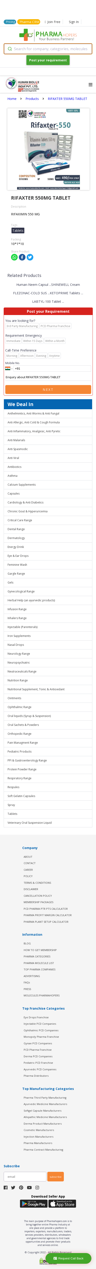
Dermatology (16, 538)
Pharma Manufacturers (38, 1143)
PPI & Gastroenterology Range (27, 760)
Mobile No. (12, 363)
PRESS (27, 989)
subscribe (56, 1176)
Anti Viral (13, 458)
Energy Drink (16, 547)
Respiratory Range (19, 778)
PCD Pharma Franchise (38, 1049)
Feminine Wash (17, 565)
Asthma (12, 476)
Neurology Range (19, 654)
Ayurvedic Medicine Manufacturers (45, 1104)
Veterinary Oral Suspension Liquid (30, 823)
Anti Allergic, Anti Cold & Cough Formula (34, 422)
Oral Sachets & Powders (23, 725)
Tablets (12, 814)
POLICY (28, 876)
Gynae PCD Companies (38, 1043)
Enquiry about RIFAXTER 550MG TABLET (48, 377)
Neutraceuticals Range (22, 671)
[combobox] (48, 49)
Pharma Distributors (36, 1075)
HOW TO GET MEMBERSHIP (40, 950)
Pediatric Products (19, 751)
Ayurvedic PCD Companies (40, 1069)
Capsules (14, 493)
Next (48, 389)
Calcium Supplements (22, 485)
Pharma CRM (29, 22)
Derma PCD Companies (38, 1056)
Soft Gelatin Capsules (21, 796)
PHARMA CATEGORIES (37, 956)
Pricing (10, 22)
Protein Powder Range (22, 769)
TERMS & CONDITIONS (37, 882)
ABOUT (28, 856)
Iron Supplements (19, 636)
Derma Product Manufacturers (43, 1123)
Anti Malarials (16, 440)
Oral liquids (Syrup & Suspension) (29, 716)
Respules (13, 787)
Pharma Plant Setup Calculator (46, 921)
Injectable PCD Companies (40, 1023)
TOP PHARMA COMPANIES (39, 969)
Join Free (52, 22)
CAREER (28, 869)
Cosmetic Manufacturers (39, 1130)
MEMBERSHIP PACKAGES (38, 902)
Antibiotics (14, 467)
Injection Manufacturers (38, 1136)
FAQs (27, 982)
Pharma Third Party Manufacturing (45, 1097)
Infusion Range (17, 609)
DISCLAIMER (31, 889)
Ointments (14, 698)
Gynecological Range (21, 591)
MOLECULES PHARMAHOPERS (41, 995)
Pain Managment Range (23, 743)
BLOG (27, 943)
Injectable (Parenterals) (22, 627)
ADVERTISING (32, 976)
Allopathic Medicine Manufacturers (45, 1117)
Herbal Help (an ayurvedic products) (31, 600)
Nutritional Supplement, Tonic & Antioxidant (36, 689)
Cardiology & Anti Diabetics (25, 502)
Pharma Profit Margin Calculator (48, 915)
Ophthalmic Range (19, 707)
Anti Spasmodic (18, 449)
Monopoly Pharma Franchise (41, 1036)
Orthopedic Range (19, 734)
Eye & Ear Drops (18, 556)
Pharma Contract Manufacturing (43, 1149)
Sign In (74, 22)
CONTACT (30, 863)
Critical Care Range (20, 520)
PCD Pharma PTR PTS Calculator (46, 908)
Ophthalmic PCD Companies (41, 1030)
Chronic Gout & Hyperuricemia (28, 511)
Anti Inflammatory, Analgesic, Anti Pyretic (34, 431)
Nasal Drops (16, 645)
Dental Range (16, 529)
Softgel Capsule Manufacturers (42, 1110)
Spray (11, 805)
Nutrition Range (18, 680)
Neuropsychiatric (19, 662)
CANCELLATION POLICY (38, 895)
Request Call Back (69, 1258)
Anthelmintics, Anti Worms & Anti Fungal (33, 413)
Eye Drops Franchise (36, 1017)
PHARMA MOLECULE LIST (39, 963)
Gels (10, 582)
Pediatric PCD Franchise (38, 1062)
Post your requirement (48, 60)
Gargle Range (16, 574)
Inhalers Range (17, 618)
